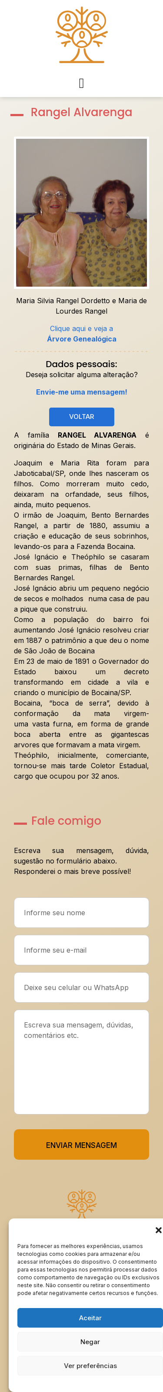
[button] (158, 1229)
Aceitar (90, 1318)
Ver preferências (90, 1366)
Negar (90, 1342)
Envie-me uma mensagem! (81, 392)
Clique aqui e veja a (81, 333)
